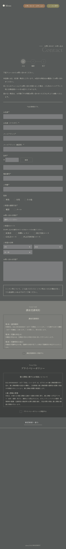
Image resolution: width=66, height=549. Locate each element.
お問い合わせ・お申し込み (34, 6)
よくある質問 (53, 6)
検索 (26, 160)
